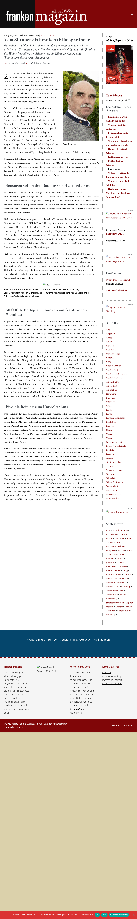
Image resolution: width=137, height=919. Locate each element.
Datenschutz (10, 727)
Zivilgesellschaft (113, 493)
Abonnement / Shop (111, 676)
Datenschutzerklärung (112, 683)
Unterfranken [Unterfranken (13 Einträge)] (123, 610)
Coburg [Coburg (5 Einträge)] (109, 542)
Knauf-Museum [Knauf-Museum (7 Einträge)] (113, 570)
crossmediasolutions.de (121, 725)
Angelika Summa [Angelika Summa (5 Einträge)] (120, 530)
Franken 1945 (112, 369)
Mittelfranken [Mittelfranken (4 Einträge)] (121, 578)
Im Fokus (110, 397)
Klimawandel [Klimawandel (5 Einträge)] (112, 566)
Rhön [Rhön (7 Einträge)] (122, 594)
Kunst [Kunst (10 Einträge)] (118, 574)
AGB (21, 727)
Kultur (109, 409)
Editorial (110, 357)
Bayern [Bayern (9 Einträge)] (109, 538)
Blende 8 (110, 345)
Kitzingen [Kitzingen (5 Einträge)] (120, 562)
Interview (110, 401)
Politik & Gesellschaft (116, 445)
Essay (108, 361)
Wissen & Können (114, 481)
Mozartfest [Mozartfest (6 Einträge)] (111, 582)
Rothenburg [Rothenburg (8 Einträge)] (111, 598)
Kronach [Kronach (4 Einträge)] (110, 574)
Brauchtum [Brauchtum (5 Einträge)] (119, 538)
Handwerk (111, 393)
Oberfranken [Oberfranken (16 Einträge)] (112, 594)
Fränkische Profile (114, 377)
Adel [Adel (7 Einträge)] (108, 530)
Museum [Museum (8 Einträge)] (122, 582)
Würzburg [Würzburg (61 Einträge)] (110, 614)
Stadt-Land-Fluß (113, 461)
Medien (109, 429)
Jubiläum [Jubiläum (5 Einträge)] (110, 562)
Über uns (106, 672)
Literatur (110, 425)
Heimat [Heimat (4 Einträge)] (123, 554)
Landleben (111, 421)
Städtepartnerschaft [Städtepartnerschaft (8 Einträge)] (115, 602)
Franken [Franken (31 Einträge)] (121, 550)
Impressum (60, 723)
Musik (109, 437)
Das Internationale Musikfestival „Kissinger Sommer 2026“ (118, 192)
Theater (109, 465)
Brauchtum (111, 349)
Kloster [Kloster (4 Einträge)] (123, 566)
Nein (104, 915)
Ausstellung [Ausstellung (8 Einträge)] (111, 534)
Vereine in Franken (114, 469)
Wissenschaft (112, 485)
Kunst (109, 413)
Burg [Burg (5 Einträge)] (128, 538)
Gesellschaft (111, 385)
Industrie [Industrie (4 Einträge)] (110, 558)
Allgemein (110, 333)
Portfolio (110, 449)
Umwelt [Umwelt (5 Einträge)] (111, 610)
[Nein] (133, 915)
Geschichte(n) (112, 381)
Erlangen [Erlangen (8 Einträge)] (122, 546)
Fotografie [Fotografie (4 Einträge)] (111, 550)
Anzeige (109, 337)
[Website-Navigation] (132, 14)
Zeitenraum (111, 489)
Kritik (108, 405)
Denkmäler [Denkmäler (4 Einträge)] (111, 546)
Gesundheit (111, 389)
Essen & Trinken (113, 365)
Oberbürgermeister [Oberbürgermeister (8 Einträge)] (114, 590)
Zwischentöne (112, 497)
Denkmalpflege (113, 353)
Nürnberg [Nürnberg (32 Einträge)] (125, 586)
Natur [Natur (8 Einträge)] (116, 586)
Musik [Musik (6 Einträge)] (109, 586)
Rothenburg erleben (118, 156)
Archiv (109, 341)
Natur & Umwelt (114, 441)
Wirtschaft (111, 477)
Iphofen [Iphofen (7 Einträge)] (120, 558)
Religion (110, 453)
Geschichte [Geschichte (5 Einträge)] (113, 554)
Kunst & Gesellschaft (115, 417)
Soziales (109, 457)
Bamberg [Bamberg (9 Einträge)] (123, 534)
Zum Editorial (114, 95)
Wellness (110, 473)
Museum (110, 433)
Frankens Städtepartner (116, 373)
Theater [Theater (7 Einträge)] (119, 606)
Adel (108, 329)
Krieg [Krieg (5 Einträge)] (125, 570)
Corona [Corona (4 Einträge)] (118, 542)
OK (97, 915)
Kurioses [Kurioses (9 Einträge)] (127, 574)
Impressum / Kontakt (112, 679)
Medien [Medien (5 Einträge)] (109, 578)
